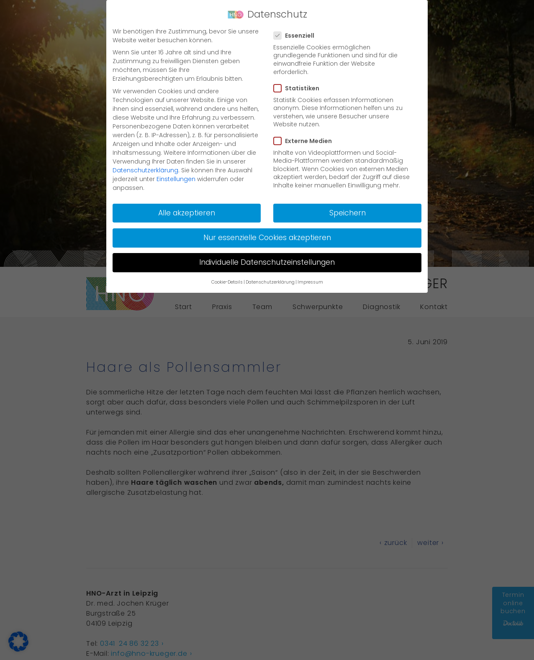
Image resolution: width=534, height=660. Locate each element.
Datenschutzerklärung (145, 170)
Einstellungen (176, 179)
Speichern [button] (347, 213)
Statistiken (299, 88)
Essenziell (296, 35)
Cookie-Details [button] (227, 282)
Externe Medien (305, 141)
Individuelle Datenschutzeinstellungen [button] (267, 262)
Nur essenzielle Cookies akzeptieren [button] (267, 238)
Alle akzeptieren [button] (186, 213)
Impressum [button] (310, 282)
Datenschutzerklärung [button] (270, 282)
